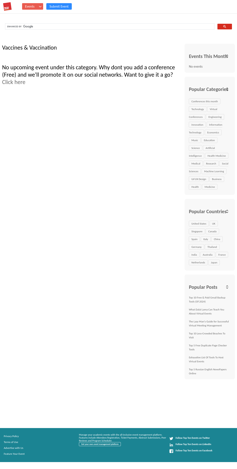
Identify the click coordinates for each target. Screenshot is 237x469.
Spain (194, 239)
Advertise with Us (13, 447)
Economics (213, 132)
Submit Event (59, 6)
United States (198, 223)
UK (213, 223)
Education (209, 140)
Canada (212, 231)
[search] (109, 27)
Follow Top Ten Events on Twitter (189, 438)
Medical (195, 163)
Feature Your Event (14, 453)
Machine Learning (214, 171)
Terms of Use (11, 442)
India (194, 254)
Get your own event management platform (99, 444)
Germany (196, 246)
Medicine (210, 186)
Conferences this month (204, 101)
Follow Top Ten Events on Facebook (190, 451)
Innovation (197, 124)
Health (195, 186)
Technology (197, 109)
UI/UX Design (198, 179)
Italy (205, 239)
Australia (207, 254)
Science (195, 148)
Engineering (215, 116)
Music (194, 140)
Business (216, 179)
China (217, 239)
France (222, 254)
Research (211, 163)
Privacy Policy (11, 436)
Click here (13, 82)
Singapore (196, 231)
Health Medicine (217, 155)
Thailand (212, 246)
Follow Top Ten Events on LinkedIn (190, 445)
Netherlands (198, 262)
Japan (214, 262)
